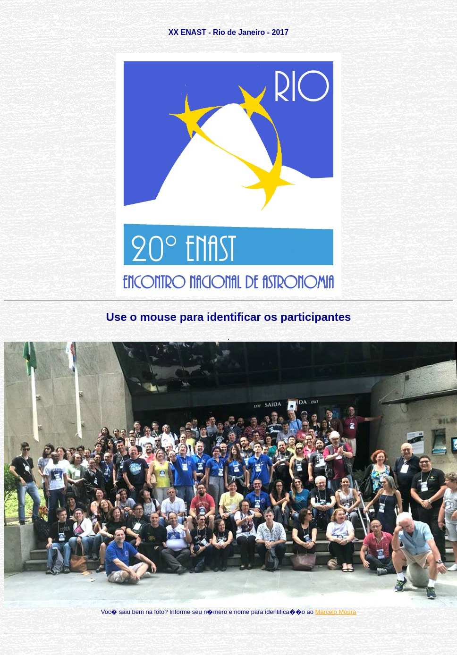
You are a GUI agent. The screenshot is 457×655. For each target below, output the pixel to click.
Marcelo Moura (335, 611)
